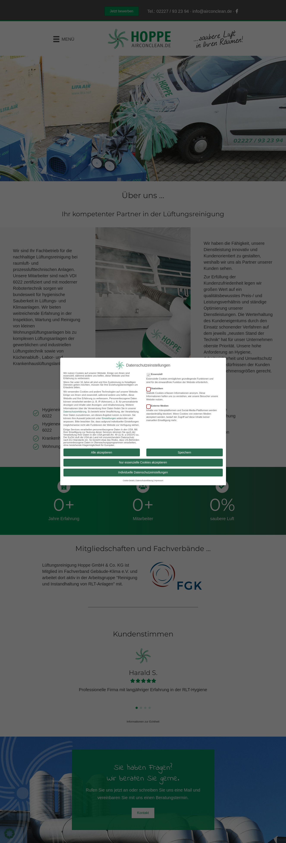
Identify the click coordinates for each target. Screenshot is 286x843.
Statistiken (156, 387)
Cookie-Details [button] (128, 480)
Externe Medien (158, 405)
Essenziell (155, 373)
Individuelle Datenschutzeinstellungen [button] (143, 471)
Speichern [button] (184, 451)
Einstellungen (109, 417)
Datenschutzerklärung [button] (144, 480)
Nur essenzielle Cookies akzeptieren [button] (143, 461)
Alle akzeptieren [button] (101, 451)
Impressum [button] (158, 480)
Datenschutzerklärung (75, 410)
